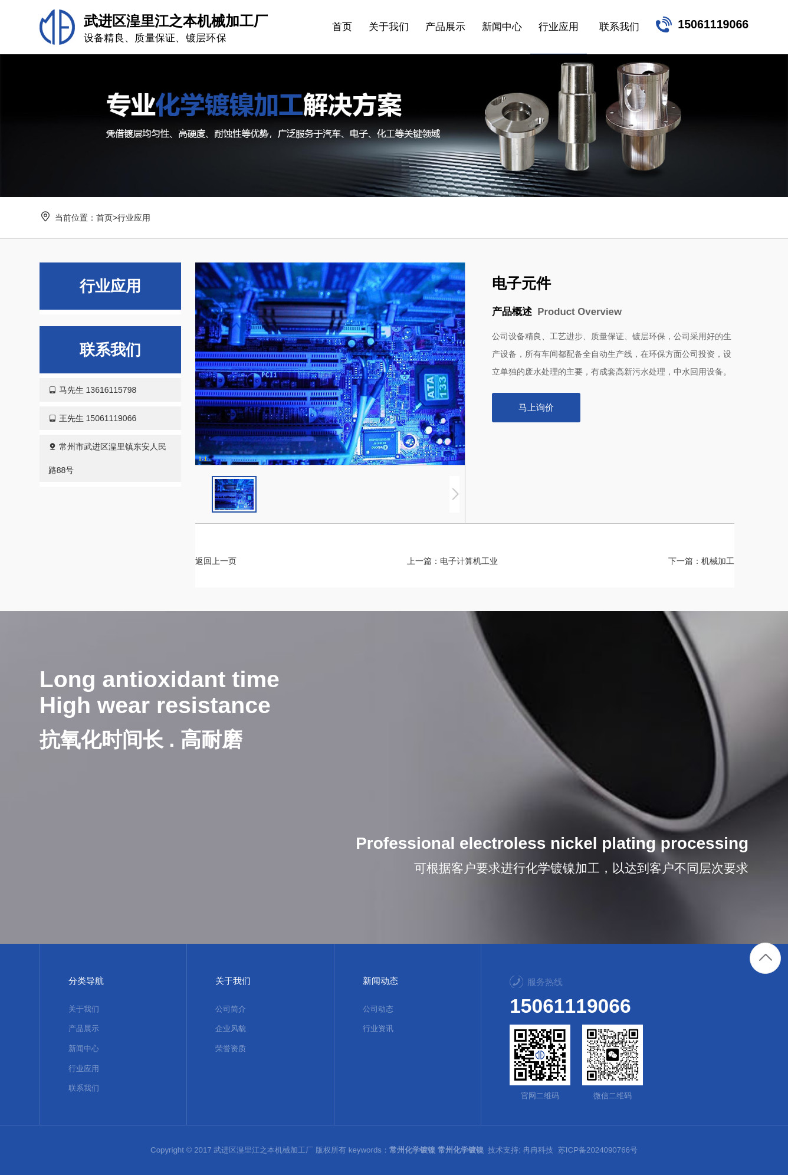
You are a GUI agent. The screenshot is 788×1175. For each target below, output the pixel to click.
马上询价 (536, 407)
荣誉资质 (230, 1048)
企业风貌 (230, 1028)
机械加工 (717, 561)
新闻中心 (83, 1048)
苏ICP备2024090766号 (598, 1150)
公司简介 (230, 1009)
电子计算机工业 (469, 561)
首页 (104, 217)
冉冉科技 (538, 1150)
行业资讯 (378, 1028)
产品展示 (83, 1028)
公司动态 (378, 1009)
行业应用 (133, 217)
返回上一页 (216, 561)
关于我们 (83, 1009)
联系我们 (83, 1088)
